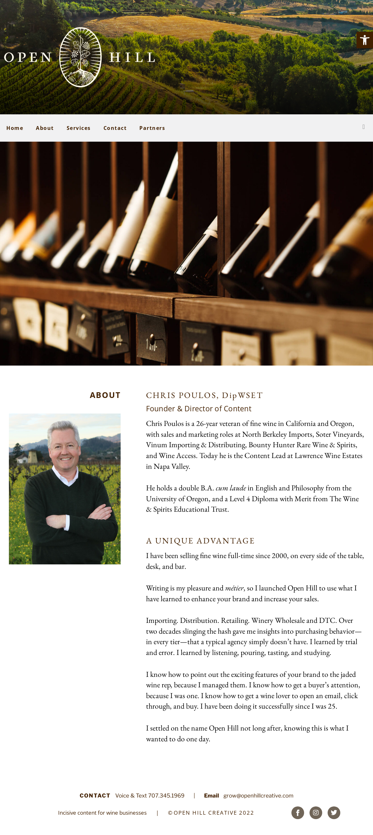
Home (14, 128)
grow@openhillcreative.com (258, 795)
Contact (115, 128)
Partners (152, 128)
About (45, 128)
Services (79, 128)
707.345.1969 (166, 795)
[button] (364, 40)
